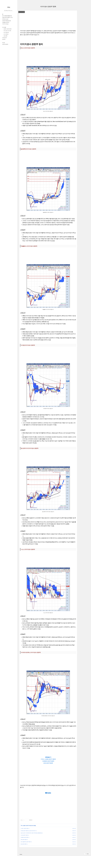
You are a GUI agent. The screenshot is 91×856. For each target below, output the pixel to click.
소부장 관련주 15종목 (24, 835)
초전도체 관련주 (5, 44)
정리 (5, 35)
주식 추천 (6, 34)
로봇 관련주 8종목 (48, 763)
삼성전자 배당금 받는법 (6, 20)
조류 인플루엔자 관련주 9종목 (26, 841)
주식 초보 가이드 (7, 30)
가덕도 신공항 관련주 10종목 (48, 759)
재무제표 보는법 (5, 19)
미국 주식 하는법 (5, 23)
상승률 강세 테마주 (5, 22)
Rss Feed (21, 854)
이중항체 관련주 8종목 (48, 761)
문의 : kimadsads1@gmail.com (7, 15)
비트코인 (4, 37)
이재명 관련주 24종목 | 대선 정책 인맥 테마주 (28, 830)
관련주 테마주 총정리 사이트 (7, 17)
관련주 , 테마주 (7, 28)
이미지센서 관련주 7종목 (48, 6)
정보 (3, 39)
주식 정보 (6, 32)
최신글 (3, 42)
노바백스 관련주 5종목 (24, 828)
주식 (8, 7)
